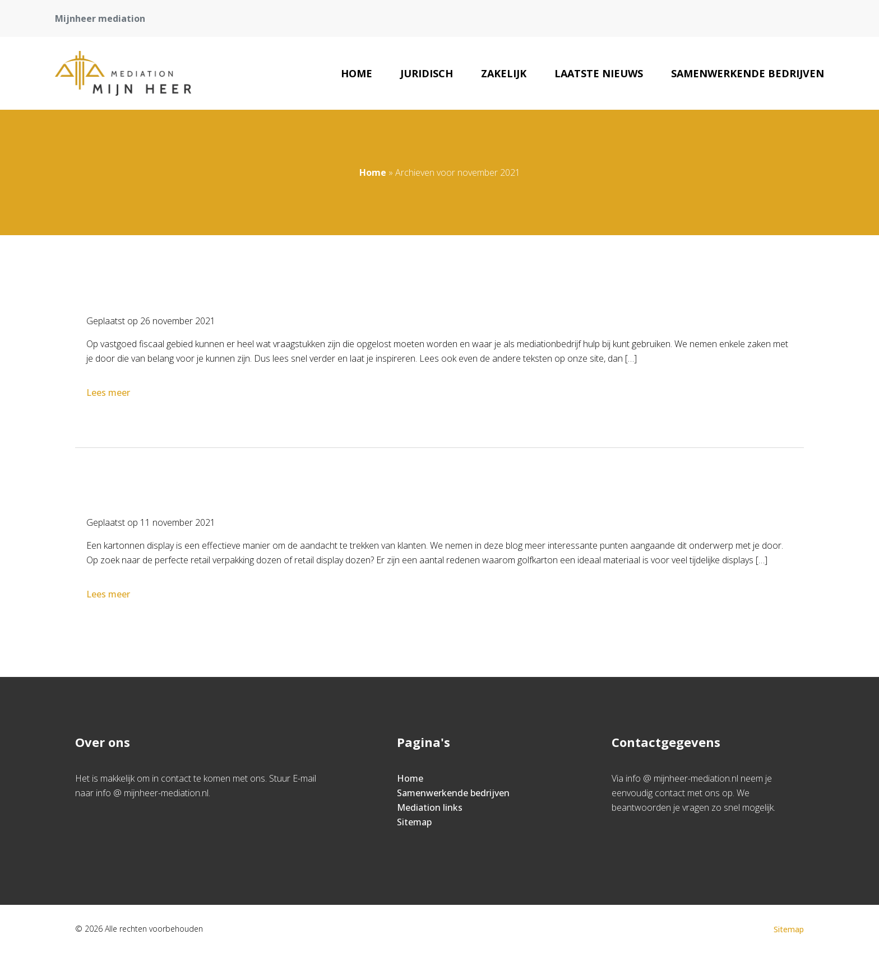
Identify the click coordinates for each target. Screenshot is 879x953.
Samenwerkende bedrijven (747, 73)
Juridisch (426, 73)
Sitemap (414, 822)
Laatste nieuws (598, 73)
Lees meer (109, 392)
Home (356, 73)
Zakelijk (503, 73)
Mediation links (429, 807)
